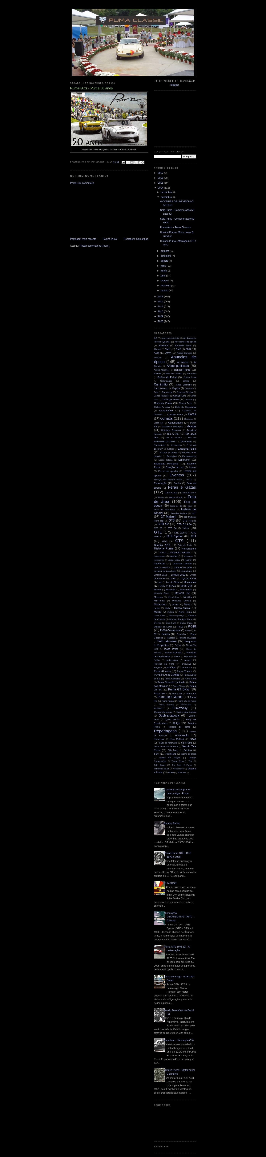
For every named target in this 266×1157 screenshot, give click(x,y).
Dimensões (186, 441)
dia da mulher (174, 437)
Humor (163, 553)
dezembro (166, 192)
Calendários (166, 381)
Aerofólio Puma (183, 345)
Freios (189, 506)
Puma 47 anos (162, 671)
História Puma (163, 548)
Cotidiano (188, 419)
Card (156, 392)
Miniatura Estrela (181, 600)
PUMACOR (170, 883)
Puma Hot (159, 693)
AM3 (188, 349)
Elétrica (170, 449)
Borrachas (191, 374)
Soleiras (188, 750)
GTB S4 (171, 528)
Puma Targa (168, 701)
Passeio (171, 637)
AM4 (156, 352)
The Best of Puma (182, 765)
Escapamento (189, 456)
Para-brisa (181, 634)
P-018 (192, 626)
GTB (172, 520)
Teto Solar (159, 765)
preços (187, 660)
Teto (190, 761)
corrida (166, 418)
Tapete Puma (177, 761)
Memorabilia (186, 589)
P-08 (187, 630)
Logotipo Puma (188, 578)
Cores (192, 414)
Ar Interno (182, 362)
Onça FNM (171, 623)
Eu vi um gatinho (168, 471)
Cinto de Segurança (185, 407)
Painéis (166, 634)
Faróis (177, 483)
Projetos (158, 667)
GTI (193, 536)
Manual (157, 589)
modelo (175, 604)
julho (164, 265)
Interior (173, 556)
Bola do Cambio (174, 373)
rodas (193, 738)
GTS (179, 540)
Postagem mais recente (83, 238)
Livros (173, 578)
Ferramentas (171, 492)
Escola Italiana (166, 460)
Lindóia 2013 (178, 574)
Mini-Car (187, 597)
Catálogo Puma (170, 399)
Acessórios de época (185, 341)
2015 (161, 182)
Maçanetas (190, 582)
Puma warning (166, 705)
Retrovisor (159, 739)
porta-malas (172, 660)
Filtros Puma (175, 497)
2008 (161, 321)
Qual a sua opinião (186, 712)
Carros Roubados (162, 396)
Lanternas (159, 563)
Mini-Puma (159, 600)
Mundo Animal (182, 608)
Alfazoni (157, 349)
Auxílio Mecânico (162, 370)
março (164, 280)
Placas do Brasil (173, 652)
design (191, 426)
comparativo (166, 410)
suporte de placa (188, 754)
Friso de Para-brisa (164, 509)
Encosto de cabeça (168, 452)
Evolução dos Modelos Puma (168, 480)
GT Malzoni (168, 516)
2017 (161, 172)
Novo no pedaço (176, 616)
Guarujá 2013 (162, 545)
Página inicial (110, 238)
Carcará (189, 388)
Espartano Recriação (166, 463)
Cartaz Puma (179, 395)
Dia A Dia (173, 433)
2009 (161, 316)
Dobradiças (159, 445)
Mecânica (170, 589)
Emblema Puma (187, 448)
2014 (161, 187)
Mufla (167, 608)
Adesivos (163, 345)
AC (155, 338)
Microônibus (173, 597)
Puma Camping (172, 678)
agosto (165, 260)
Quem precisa (172, 719)
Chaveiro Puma (163, 403)
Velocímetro (178, 769)
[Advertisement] (98, 210)
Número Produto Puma (180, 619)
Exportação (160, 483)
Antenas (157, 358)
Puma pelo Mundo (170, 696)
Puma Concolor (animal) (171, 682)
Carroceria (167, 392)
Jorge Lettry (174, 560)
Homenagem (189, 548)
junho (164, 270)
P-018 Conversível (170, 630)
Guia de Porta (185, 545)
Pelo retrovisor (167, 641)
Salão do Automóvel (168, 743)
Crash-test (158, 423)
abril (163, 275)
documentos (176, 445)
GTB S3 (158, 528)
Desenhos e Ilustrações (172, 427)
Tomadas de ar (161, 768)
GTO (164, 541)
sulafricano (170, 753)
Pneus (177, 656)
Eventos (177, 475)
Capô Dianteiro (184, 384)
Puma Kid (177, 693)
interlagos (188, 556)
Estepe (192, 467)
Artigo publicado (178, 365)
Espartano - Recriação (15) (179, 1040)
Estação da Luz (175, 467)
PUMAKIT (159, 708)
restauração (181, 735)
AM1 (167, 349)
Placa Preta (171, 648)
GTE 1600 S (180, 532)
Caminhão (160, 384)
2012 (161, 301)
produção (186, 664)
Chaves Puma (185, 403)
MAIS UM (186, 585)
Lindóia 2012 (160, 574)
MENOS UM (182, 593)
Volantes (182, 772)
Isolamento (159, 560)
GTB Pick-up (189, 520)
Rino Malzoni (177, 739)
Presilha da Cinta (164, 664)
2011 (161, 306)
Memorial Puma (161, 593)
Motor (187, 604)
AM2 (178, 349)
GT (194, 513)
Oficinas (157, 623)
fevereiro (166, 285)
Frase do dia (176, 506)
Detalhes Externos (171, 430)
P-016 (180, 626)
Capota (176, 388)
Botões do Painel (167, 377)
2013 (161, 296)
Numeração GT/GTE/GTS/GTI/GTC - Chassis (179, 917)
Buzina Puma (190, 377)
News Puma (185, 612)
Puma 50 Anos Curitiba (166, 674)
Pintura (178, 645)
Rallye (176, 723)
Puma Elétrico (179, 686)
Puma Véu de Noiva (187, 701)
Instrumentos (159, 556)
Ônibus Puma (186, 623)
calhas (186, 381)
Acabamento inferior (170, 338)
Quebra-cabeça (169, 715)
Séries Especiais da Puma (166, 746)
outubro (165, 250)
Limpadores (186, 571)
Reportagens (165, 731)
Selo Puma (186, 742)
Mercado (158, 597)
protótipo (171, 667)
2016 (161, 177)
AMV (168, 352)
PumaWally (179, 708)
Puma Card (190, 678)
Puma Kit (191, 693)
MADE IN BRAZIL (167, 586)
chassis (188, 399)
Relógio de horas (179, 726)
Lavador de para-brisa (165, 571)
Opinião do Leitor (163, 626)
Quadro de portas (163, 712)
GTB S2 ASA (184, 524)
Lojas (160, 582)
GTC (186, 528)
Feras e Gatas (182, 487)
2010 (161, 311)
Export (189, 480)
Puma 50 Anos (184, 671)
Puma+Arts (186, 705)
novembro (166, 197)
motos (157, 608)
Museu (157, 611)
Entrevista (172, 456)
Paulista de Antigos (187, 638)
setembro (166, 255)
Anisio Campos (184, 353)
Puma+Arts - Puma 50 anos (175, 227)
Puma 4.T (187, 667)
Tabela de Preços (169, 757)
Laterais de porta (183, 567)
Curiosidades (175, 422)
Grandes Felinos (179, 513)
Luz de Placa (172, 582)
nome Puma (159, 616)
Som (156, 753)
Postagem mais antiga (136, 238)
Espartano (184, 459)
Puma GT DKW (178, 689)
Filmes (161, 497)
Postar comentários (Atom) (94, 245)
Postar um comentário (82, 183)
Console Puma (175, 414)
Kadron (188, 560)
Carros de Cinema (185, 392)
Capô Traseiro (161, 388)
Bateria (157, 373)
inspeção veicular (180, 552)
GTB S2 (163, 524)
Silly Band (173, 750)
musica (170, 612)
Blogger (174, 84)
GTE (158, 532)
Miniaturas (159, 604)
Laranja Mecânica (162, 567)
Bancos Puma (182, 369)
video (171, 772)
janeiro (165, 290)
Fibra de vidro (189, 492)
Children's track (162, 407)
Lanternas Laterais (182, 563)
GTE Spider (175, 536)
